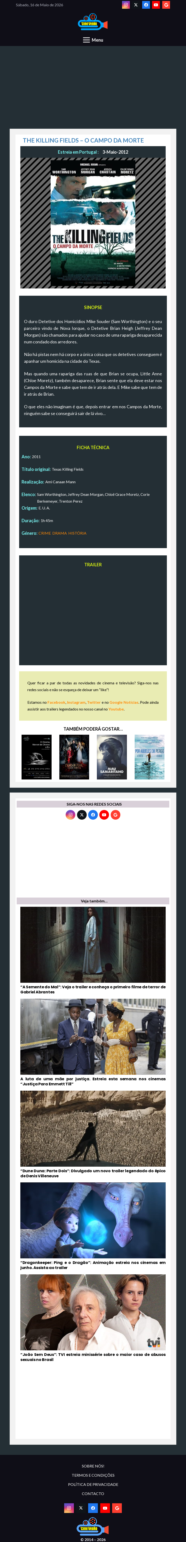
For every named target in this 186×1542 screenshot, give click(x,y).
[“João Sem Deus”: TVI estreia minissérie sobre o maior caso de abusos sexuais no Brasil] (93, 1318)
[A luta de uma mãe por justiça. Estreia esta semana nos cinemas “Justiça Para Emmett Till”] (93, 1043)
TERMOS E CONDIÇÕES (93, 1475)
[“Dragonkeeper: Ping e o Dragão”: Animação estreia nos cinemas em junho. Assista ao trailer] (93, 1226)
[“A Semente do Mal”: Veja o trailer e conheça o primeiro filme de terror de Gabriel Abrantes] (93, 951)
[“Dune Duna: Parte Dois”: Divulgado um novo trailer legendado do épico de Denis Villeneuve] (93, 1135)
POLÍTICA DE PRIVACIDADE (93, 1484)
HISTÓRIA (77, 533)
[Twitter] (136, 5)
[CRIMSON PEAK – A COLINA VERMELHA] (74, 757)
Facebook (56, 702)
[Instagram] (126, 5)
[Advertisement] (93, 90)
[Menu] (93, 40)
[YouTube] (156, 5)
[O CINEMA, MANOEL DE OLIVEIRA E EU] (37, 757)
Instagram (76, 702)
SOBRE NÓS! (93, 1466)
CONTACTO (93, 1493)
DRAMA (59, 533)
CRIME (45, 533)
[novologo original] (93, 22)
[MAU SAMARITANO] (112, 757)
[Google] (166, 5)
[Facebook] (146, 5)
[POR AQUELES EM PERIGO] (150, 757)
